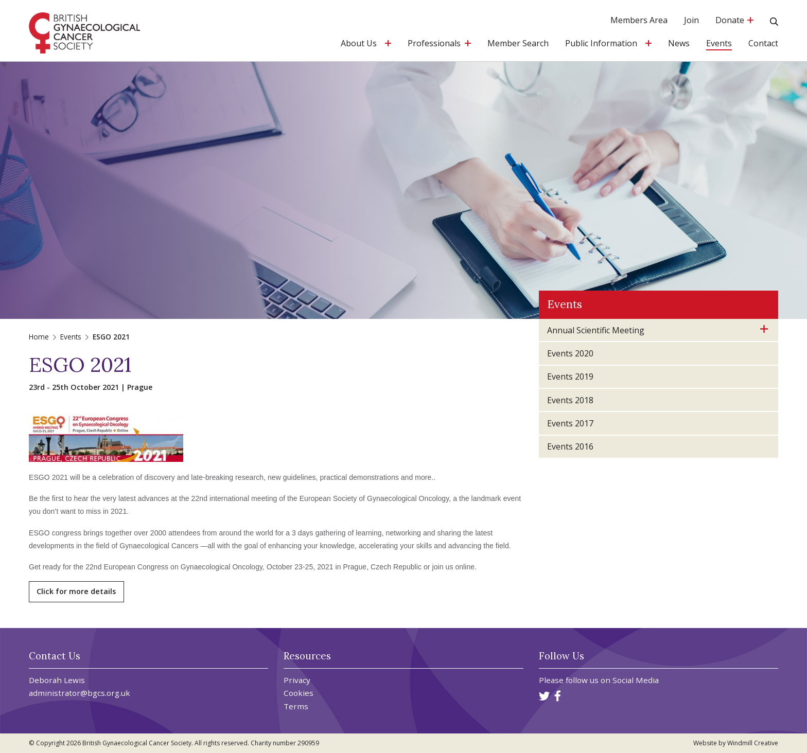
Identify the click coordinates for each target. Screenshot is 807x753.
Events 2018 (570, 400)
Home (39, 337)
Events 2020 (570, 353)
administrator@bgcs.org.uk (79, 693)
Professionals (434, 44)
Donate (734, 21)
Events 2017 (570, 423)
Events (719, 44)
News (679, 44)
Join (691, 21)
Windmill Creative (752, 743)
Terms (296, 706)
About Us (359, 44)
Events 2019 (570, 376)
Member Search (518, 44)
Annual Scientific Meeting (595, 330)
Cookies (298, 693)
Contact (763, 44)
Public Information (601, 44)
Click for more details (76, 591)
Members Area (639, 21)
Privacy (297, 680)
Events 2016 (570, 446)
